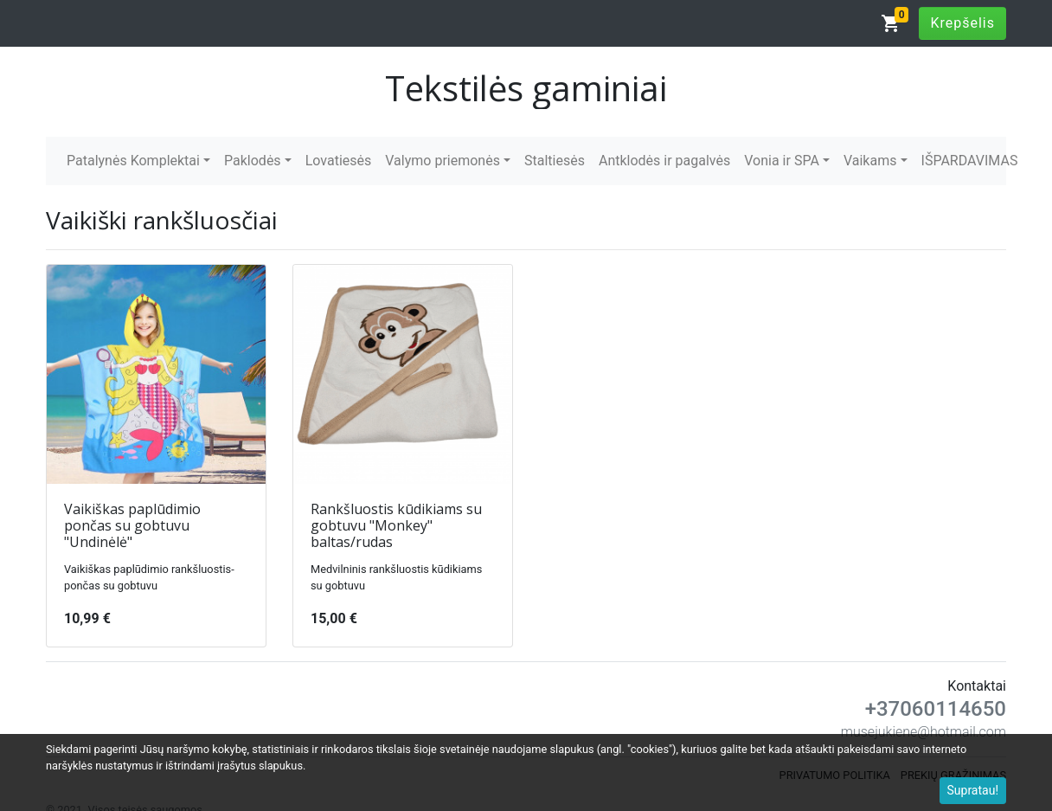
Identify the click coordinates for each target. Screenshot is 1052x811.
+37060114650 (935, 709)
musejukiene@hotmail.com (923, 732)
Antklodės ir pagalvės (664, 160)
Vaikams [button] (870, 160)
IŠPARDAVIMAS (969, 160)
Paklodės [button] (252, 160)
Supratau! (973, 790)
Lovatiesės (338, 160)
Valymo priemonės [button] (442, 160)
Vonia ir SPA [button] (781, 160)
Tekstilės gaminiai (526, 88)
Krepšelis (962, 23)
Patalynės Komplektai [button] (133, 160)
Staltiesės (554, 160)
